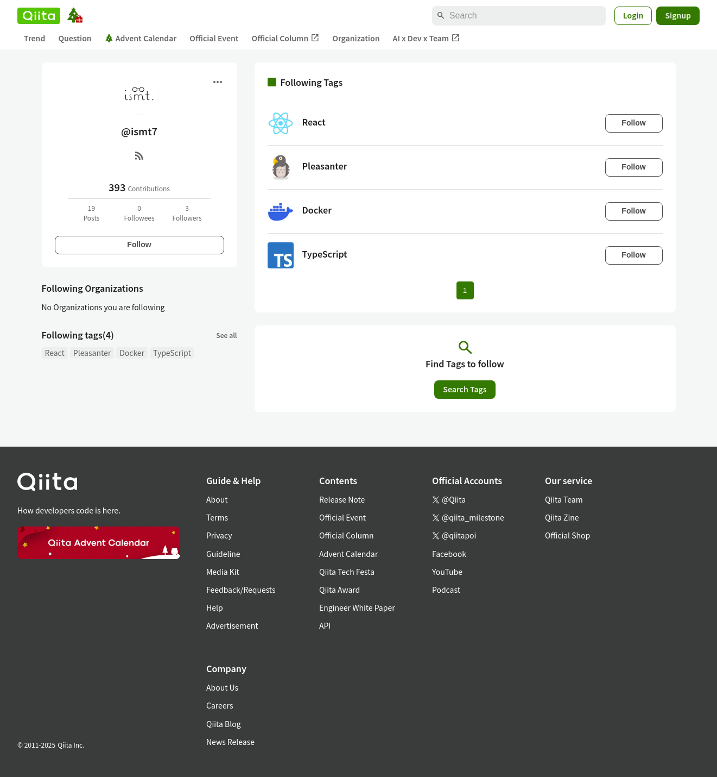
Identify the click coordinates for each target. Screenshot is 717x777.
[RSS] (139, 155)
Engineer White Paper (357, 607)
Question (74, 38)
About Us (222, 687)
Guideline (223, 553)
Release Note (342, 499)
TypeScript (172, 352)
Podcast (446, 589)
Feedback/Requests (241, 589)
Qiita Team (564, 499)
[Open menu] (218, 82)
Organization (355, 38)
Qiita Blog (223, 723)
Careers (219, 705)
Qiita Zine (562, 517)
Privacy (219, 535)
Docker (131, 352)
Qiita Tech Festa (347, 571)
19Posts (92, 212)
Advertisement (232, 625)
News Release (230, 741)
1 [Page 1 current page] (465, 290)
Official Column (286, 38)
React (55, 352)
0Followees (139, 212)
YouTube (447, 571)
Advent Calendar (141, 38)
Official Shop (567, 535)
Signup (678, 15)
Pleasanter (92, 352)
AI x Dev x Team (426, 38)
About (216, 499)
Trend (34, 38)
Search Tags (464, 389)
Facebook (449, 553)
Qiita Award (339, 589)
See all (226, 335)
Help (214, 607)
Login (633, 15)
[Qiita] (38, 16)
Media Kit (222, 571)
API (325, 625)
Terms (217, 517)
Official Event (213, 38)
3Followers (186, 212)
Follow (139, 244)
